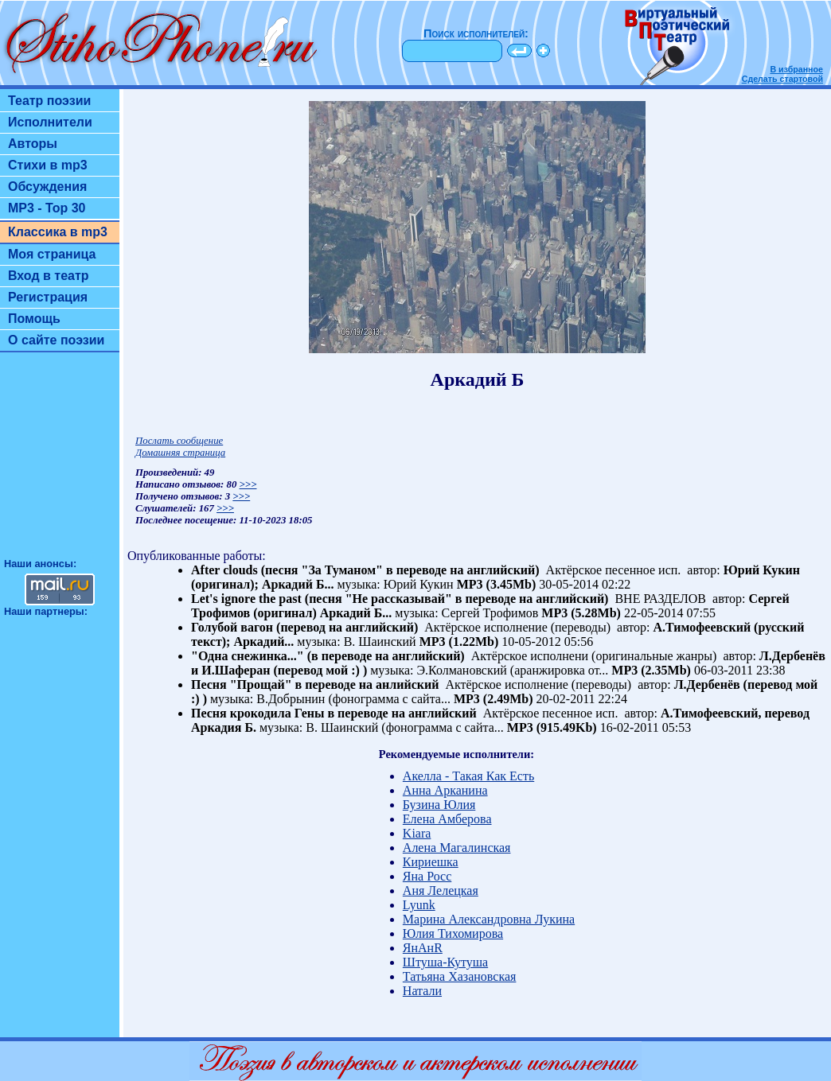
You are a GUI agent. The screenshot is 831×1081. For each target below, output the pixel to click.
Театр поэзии (49, 100)
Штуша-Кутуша (445, 962)
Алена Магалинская (457, 847)
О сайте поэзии (56, 340)
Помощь (34, 318)
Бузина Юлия (439, 804)
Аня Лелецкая (440, 890)
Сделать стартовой (782, 79)
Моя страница (52, 254)
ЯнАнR (423, 948)
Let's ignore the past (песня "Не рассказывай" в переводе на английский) (399, 598)
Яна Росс (427, 876)
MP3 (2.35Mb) (651, 670)
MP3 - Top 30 (47, 208)
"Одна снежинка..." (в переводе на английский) (328, 656)
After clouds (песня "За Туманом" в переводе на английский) (365, 570)
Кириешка (430, 862)
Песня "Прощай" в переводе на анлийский (315, 684)
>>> (248, 484)
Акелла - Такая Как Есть (468, 776)
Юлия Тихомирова (453, 933)
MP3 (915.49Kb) (552, 727)
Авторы (32, 143)
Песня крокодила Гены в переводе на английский (334, 713)
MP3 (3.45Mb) (496, 584)
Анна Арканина (445, 790)
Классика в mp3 (57, 232)
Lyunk (419, 905)
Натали (422, 990)
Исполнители (50, 122)
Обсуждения (47, 186)
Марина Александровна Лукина (489, 919)
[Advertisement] (59, 462)
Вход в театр (48, 275)
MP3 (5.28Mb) (581, 613)
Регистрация (48, 297)
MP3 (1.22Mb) (459, 641)
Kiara (417, 833)
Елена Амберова (447, 819)
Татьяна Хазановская (460, 976)
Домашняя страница (180, 452)
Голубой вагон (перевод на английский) (304, 627)
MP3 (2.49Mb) (493, 699)
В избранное (796, 69)
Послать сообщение (179, 440)
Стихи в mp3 (48, 165)
